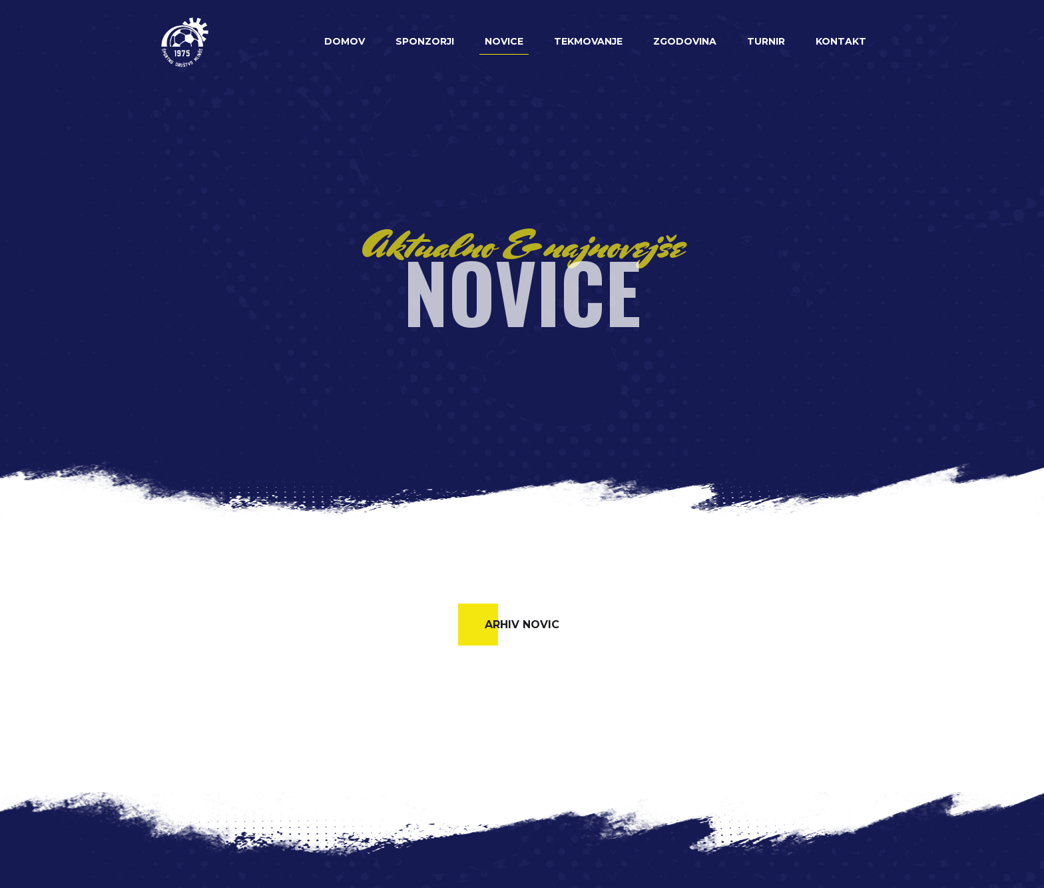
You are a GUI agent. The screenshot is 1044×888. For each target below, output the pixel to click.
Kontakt (841, 41)
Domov (344, 41)
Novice (504, 41)
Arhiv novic (522, 624)
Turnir (766, 41)
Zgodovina (684, 41)
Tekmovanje (588, 41)
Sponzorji (424, 41)
